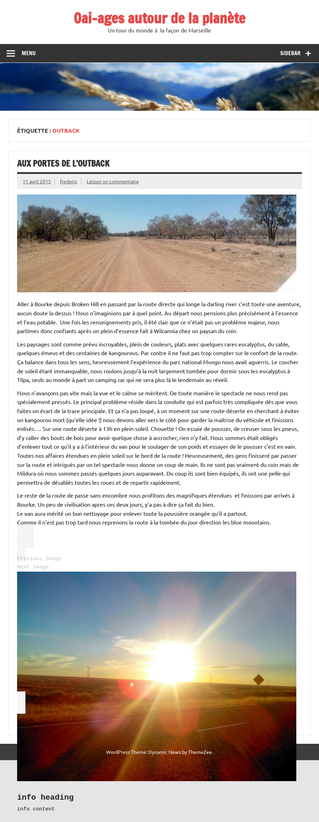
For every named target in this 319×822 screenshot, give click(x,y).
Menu (29, 53)
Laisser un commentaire (113, 181)
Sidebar (290, 53)
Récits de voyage (40, 787)
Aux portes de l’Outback (63, 163)
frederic (68, 181)
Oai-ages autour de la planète (159, 18)
